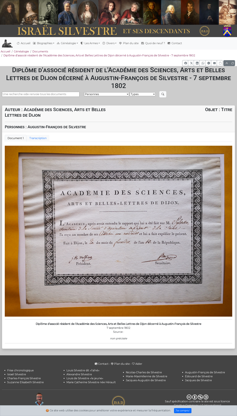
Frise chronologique (20, 370)
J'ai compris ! (182, 410)
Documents (40, 51)
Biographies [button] (42, 43)
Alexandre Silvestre (79, 374)
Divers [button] (108, 43)
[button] (185, 63)
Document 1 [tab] (16, 138)
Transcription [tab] (38, 138)
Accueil (23, 43)
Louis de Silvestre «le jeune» (84, 378)
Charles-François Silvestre (24, 378)
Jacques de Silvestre (198, 380)
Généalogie (21, 51)
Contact (175, 43)
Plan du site (129, 43)
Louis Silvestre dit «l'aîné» (83, 370)
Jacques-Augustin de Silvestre (146, 380)
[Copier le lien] (220, 63)
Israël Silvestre (16, 374)
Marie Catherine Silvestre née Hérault (91, 382)
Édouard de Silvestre (199, 376)
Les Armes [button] (89, 43)
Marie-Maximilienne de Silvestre (146, 376)
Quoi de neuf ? (153, 43)
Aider (137, 363)
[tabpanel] (118, 231)
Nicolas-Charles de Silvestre (144, 372)
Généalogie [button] (66, 43)
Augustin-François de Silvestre (205, 372)
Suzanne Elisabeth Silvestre (25, 382)
